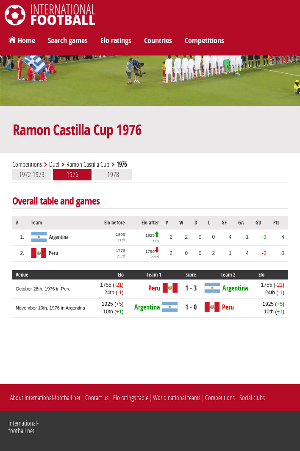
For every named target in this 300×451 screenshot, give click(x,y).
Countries (158, 40)
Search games (68, 40)
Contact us (96, 398)
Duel (54, 164)
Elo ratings (115, 40)
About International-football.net (45, 398)
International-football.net (23, 427)
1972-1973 (31, 174)
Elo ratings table (130, 398)
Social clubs (252, 398)
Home (26, 40)
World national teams (176, 398)
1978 (113, 174)
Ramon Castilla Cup (88, 164)
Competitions (204, 40)
